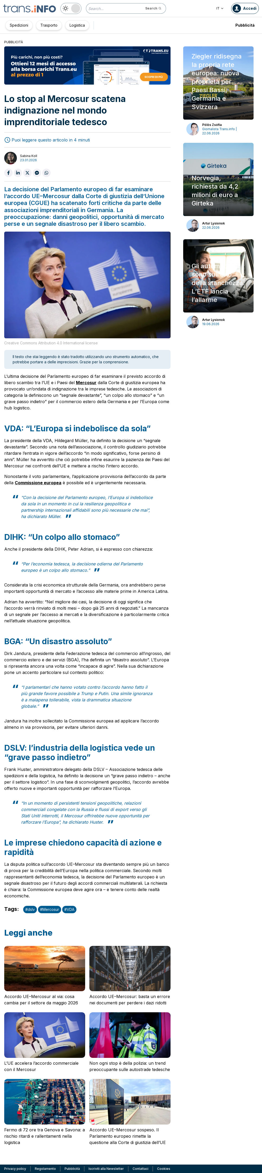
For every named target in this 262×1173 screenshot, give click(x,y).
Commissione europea (38, 482)
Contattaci (140, 1169)
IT (220, 8)
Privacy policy (15, 1169)
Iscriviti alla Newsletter (106, 1169)
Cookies (163, 1169)
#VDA (69, 909)
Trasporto (48, 25)
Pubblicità (245, 25)
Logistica (77, 25)
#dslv (30, 909)
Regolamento (45, 1169)
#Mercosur (49, 909)
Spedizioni (19, 25)
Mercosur (86, 382)
